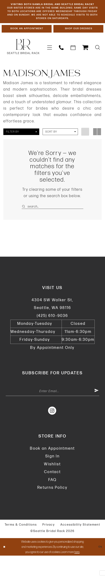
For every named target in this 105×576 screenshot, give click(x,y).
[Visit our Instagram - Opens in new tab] (52, 431)
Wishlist (52, 484)
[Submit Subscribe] (96, 410)
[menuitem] (49, 63)
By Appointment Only (52, 365)
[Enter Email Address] (52, 410)
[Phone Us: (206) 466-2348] (61, 63)
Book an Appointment (52, 469)
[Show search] (97, 63)
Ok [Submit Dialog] (99, 567)
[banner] (23, 62)
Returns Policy (52, 508)
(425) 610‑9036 (52, 333)
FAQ (52, 500)
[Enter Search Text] (53, 222)
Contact (52, 492)
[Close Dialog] (5, 567)
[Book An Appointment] (27, 44)
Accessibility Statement (80, 545)
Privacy (48, 545)
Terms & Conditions (21, 545)
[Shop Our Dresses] (78, 44)
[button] (49, 63)
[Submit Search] (25, 222)
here (77, 572)
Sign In (52, 476)
